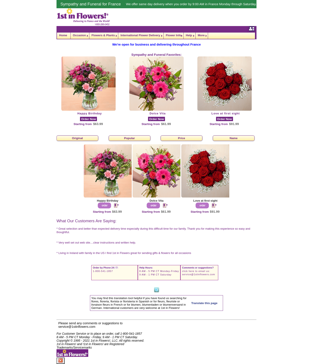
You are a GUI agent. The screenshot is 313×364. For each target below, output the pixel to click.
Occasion (79, 35)
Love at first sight (225, 113)
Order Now (88, 119)
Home (63, 35)
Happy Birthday (89, 113)
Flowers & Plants (103, 35)
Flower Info (173, 35)
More (201, 35)
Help (189, 35)
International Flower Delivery (140, 35)
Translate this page (204, 303)
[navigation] (156, 35)
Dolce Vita (158, 113)
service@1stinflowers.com (198, 274)
